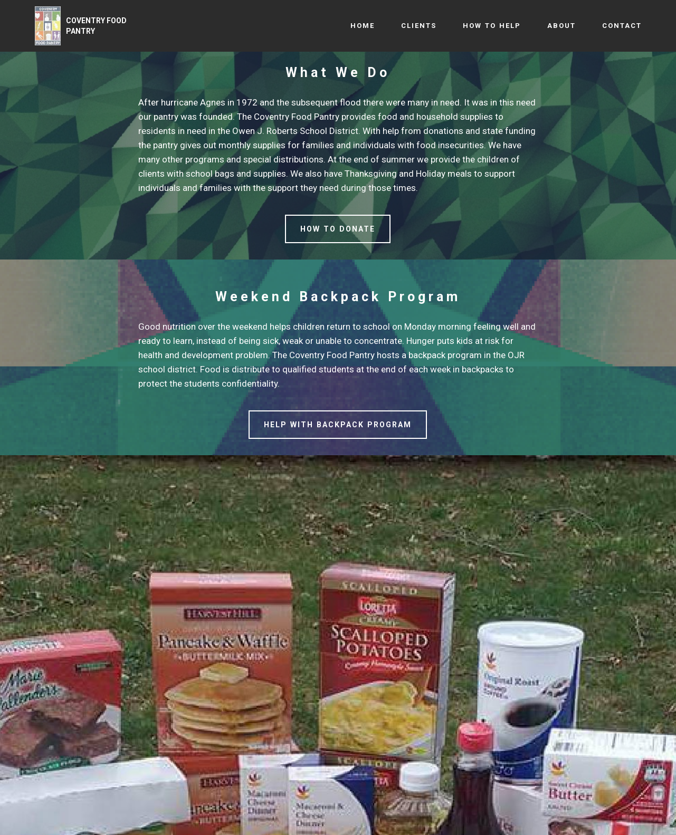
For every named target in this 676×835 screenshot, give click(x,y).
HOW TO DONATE (337, 229)
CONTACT (622, 26)
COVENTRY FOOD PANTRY (96, 25)
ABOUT (561, 26)
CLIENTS (418, 26)
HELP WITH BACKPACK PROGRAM (338, 424)
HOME (362, 26)
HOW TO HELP (492, 26)
